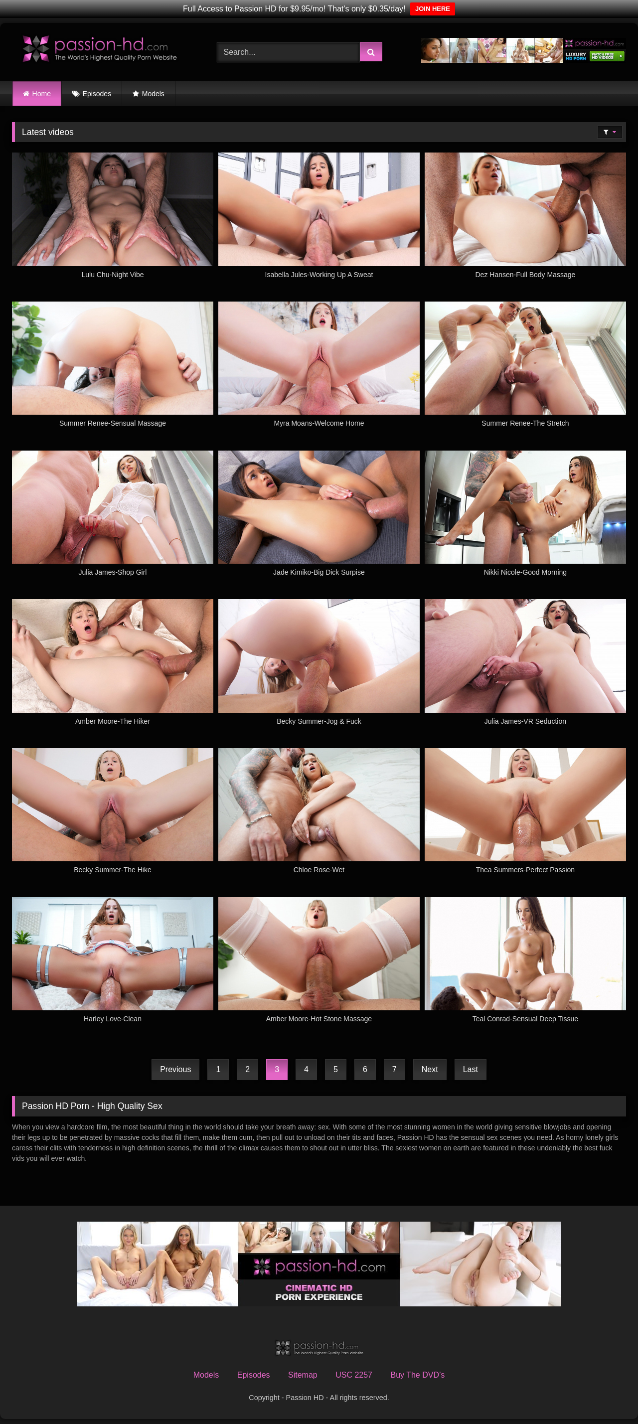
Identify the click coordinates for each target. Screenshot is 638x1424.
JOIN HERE (432, 8)
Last (470, 1069)
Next (430, 1069)
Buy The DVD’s (417, 1375)
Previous (175, 1069)
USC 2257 (353, 1375)
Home (41, 94)
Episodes (97, 94)
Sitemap (303, 1375)
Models (153, 94)
